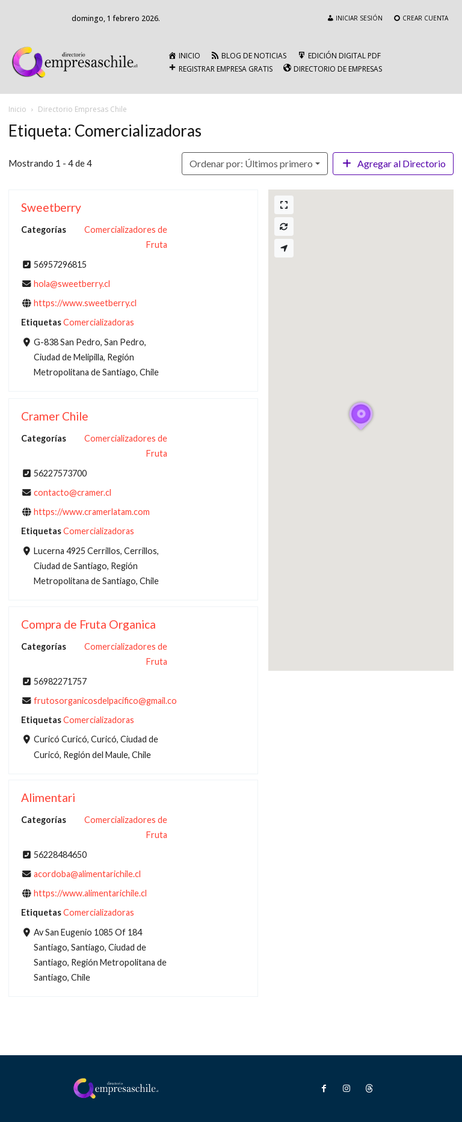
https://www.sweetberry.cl (85, 303)
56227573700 (60, 472)
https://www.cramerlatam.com (92, 512)
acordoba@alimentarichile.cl (87, 874)
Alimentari (48, 797)
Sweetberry (51, 207)
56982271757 (60, 681)
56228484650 (60, 854)
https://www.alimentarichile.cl (90, 894)
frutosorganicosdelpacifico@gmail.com (108, 700)
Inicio (17, 109)
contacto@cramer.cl (72, 492)
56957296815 (60, 264)
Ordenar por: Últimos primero (251, 163)
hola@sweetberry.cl (72, 284)
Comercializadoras (98, 323)
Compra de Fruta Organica (88, 624)
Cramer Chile (54, 416)
